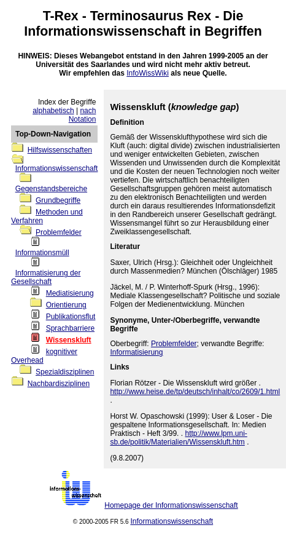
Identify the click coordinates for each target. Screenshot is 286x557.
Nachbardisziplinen (59, 383)
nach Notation (82, 115)
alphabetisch (53, 110)
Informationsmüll (42, 252)
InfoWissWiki (147, 73)
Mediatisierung (70, 293)
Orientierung (66, 305)
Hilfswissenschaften (60, 150)
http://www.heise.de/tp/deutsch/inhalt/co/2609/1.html (195, 391)
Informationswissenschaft (104, 31)
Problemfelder (59, 232)
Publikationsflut (71, 316)
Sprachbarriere (70, 328)
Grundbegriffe (58, 200)
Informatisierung (136, 352)
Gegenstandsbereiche (51, 188)
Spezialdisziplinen (65, 372)
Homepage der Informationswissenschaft (171, 505)
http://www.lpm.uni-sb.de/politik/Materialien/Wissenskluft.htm (178, 437)
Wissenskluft (68, 340)
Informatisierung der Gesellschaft (45, 277)
